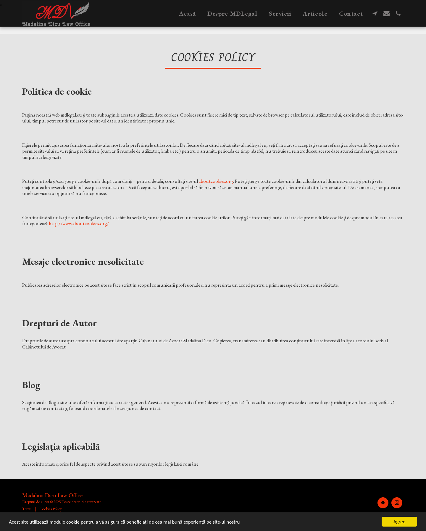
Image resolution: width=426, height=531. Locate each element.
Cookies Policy (50, 508)
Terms (26, 508)
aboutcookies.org (216, 181)
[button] (374, 13)
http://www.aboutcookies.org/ (79, 223)
